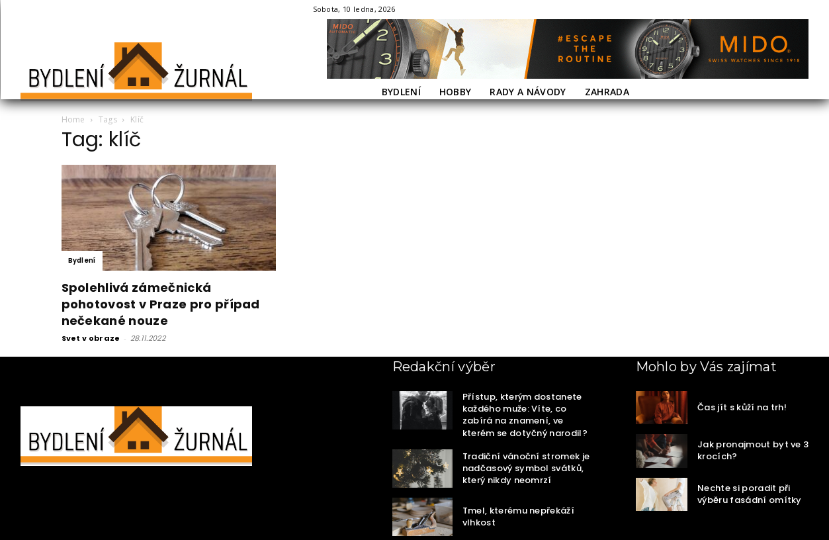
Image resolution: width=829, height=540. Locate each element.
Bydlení (82, 260)
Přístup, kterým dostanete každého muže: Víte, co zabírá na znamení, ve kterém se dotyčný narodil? (525, 414)
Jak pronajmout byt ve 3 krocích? (752, 450)
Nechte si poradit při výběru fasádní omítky (749, 494)
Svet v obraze (91, 338)
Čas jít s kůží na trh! (742, 407)
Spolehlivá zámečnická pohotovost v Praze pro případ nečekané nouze (161, 304)
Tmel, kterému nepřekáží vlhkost (518, 516)
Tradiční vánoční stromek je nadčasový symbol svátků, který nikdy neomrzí (526, 468)
